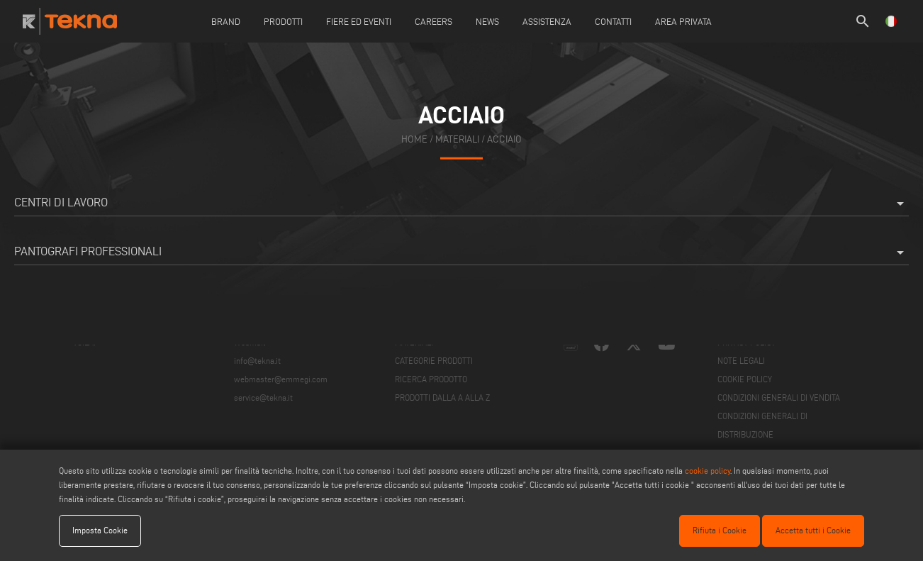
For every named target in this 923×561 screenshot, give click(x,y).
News (487, 21)
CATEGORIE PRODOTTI (434, 360)
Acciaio (504, 139)
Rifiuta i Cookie (719, 530)
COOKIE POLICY (744, 379)
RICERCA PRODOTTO (431, 379)
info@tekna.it (257, 360)
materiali (457, 139)
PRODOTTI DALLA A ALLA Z (442, 397)
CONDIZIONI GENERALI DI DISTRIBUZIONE (762, 425)
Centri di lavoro (461, 203)
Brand (225, 21)
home (414, 139)
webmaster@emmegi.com (281, 379)
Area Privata (683, 21)
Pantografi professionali (461, 252)
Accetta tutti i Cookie (813, 530)
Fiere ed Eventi (358, 21)
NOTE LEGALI (741, 360)
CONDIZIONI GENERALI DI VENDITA (778, 397)
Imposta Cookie (100, 530)
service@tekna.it (263, 397)
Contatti (613, 21)
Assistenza (546, 21)
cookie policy (707, 470)
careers (433, 21)
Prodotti (283, 21)
